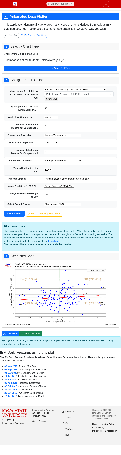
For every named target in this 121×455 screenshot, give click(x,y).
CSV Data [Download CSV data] (10, 333)
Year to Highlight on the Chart (25, 170)
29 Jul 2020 (10, 379)
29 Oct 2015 (10, 393)
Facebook (68, 411)
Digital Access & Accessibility (104, 431)
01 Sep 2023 (10, 369)
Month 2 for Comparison (20, 142)
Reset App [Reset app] (11, 35)
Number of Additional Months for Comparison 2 (24, 152)
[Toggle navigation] (106, 4)
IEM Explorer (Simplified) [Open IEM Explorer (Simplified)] (33, 35)
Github (66, 423)
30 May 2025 (10, 366)
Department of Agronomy (13, 423)
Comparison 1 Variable (19, 135)
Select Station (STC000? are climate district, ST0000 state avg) (23, 94)
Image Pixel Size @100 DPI (21, 186)
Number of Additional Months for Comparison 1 (24, 126)
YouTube (67, 429)
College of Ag (8, 420)
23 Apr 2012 (10, 396)
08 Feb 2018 (10, 386)
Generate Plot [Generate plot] (14, 214)
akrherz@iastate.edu (41, 421)
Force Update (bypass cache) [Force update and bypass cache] (44, 214)
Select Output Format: (19, 204)
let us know (53, 241)
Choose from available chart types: (21, 54)
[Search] (60, 4)
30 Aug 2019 (10, 383)
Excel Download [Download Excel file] (30, 333)
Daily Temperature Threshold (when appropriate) (23, 108)
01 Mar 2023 (10, 373)
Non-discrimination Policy (103, 424)
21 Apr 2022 (10, 376)
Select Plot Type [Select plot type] (60, 68)
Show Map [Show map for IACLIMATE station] (51, 99)
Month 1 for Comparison (20, 117)
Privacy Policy (98, 427)
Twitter (66, 417)
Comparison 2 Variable (20, 161)
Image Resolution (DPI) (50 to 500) (24, 195)
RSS (66, 435)
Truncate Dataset (17, 179)
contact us (69, 340)
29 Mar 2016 (10, 389)
